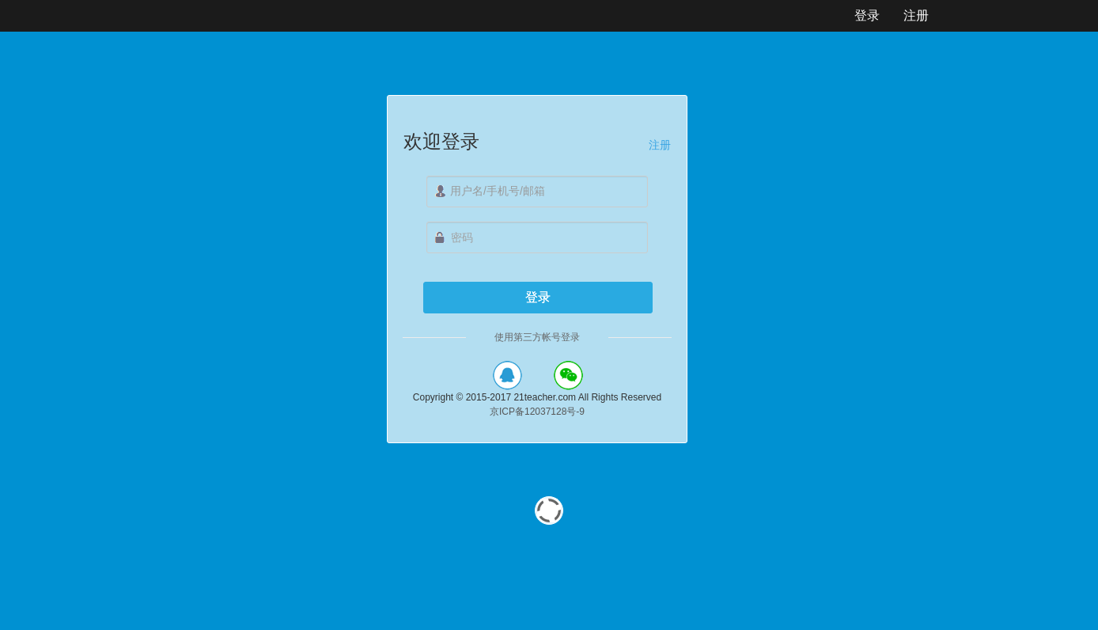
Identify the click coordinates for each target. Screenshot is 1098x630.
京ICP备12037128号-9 (537, 411)
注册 (660, 145)
